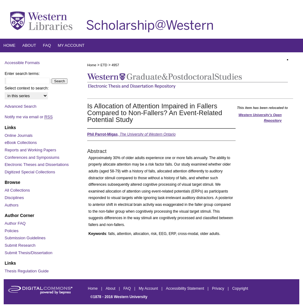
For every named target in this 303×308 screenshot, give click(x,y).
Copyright (240, 288)
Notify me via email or (29, 117)
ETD (103, 65)
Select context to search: (27, 88)
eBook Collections (21, 142)
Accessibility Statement (185, 288)
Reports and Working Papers (30, 150)
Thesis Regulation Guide (27, 271)
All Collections (17, 190)
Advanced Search (20, 106)
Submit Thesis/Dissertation (28, 252)
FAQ (127, 288)
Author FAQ (15, 223)
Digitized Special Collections (30, 172)
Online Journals (18, 135)
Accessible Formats (22, 62)
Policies (12, 230)
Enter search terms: (22, 73)
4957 (115, 65)
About (111, 288)
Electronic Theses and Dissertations (37, 164)
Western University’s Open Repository (260, 117)
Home (91, 65)
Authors (12, 205)
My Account (149, 288)
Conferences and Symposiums (32, 157)
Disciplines (14, 197)
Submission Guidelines (25, 238)
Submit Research (20, 245)
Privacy (218, 288)
